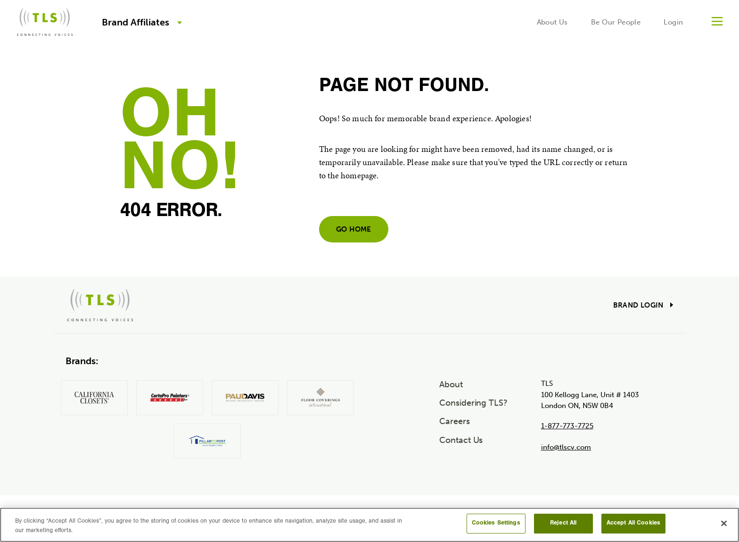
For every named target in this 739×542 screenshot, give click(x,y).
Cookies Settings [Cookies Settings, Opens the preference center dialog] (496, 523)
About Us (552, 22)
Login (673, 22)
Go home (353, 229)
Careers (454, 421)
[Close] (724, 523)
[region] (369, 525)
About (451, 384)
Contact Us (461, 440)
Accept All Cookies (633, 523)
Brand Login (638, 305)
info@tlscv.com (566, 447)
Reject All (563, 523)
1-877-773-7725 (567, 426)
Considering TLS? (473, 403)
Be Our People (615, 22)
